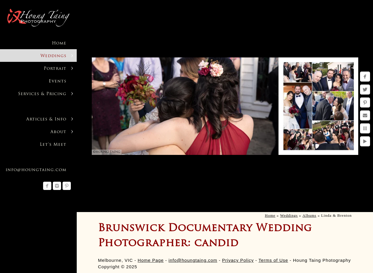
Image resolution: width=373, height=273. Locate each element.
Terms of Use (273, 260)
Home (59, 43)
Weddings (53, 56)
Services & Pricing (42, 94)
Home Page (151, 260)
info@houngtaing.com (192, 260)
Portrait (55, 69)
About (58, 132)
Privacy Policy (238, 260)
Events (57, 81)
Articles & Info (46, 119)
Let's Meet (53, 145)
